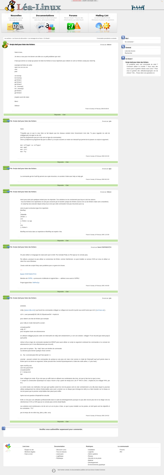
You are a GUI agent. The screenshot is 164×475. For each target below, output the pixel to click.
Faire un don (29, 454)
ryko (110, 121)
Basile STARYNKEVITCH (104, 247)
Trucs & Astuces (61, 452)
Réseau (90, 456)
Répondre (57, 115)
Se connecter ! (129, 42)
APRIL (30, 278)
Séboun (109, 44)
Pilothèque (59, 458)
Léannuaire (59, 454)
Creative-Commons (100, 469)
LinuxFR (85, 0)
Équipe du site (29, 450)
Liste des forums (130, 51)
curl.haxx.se (100, 310)
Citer (64, 115)
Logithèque (59, 456)
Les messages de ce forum (35, 38)
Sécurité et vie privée (94, 458)
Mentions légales (30, 452)
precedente (107, 38)
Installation (91, 450)
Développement (93, 462)
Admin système (93, 454)
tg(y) (110, 168)
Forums (122, 450)
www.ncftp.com (30, 310)
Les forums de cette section (19, 38)
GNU (95, 0)
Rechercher (128, 53)
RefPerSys (36, 282)
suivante (114, 38)
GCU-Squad (90, 0)
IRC (121, 452)
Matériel (90, 460)
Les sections (7, 38)
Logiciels (91, 452)
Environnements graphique (96, 465)
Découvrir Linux (61, 450)
